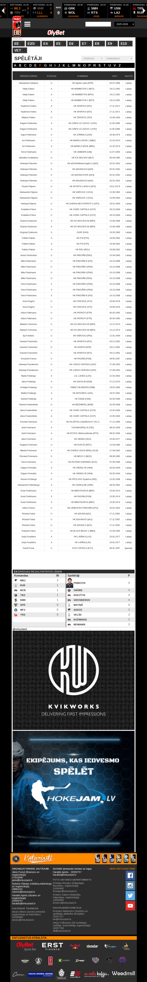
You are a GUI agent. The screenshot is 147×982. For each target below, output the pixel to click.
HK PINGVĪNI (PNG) (82, 255)
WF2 (22, 609)
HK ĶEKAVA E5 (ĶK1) (83, 519)
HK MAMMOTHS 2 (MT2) (82, 89)
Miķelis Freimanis (28, 450)
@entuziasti (20, 629)
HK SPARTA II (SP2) (83, 106)
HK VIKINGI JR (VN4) (83, 468)
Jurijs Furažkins (28, 536)
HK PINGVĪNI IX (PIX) (83, 261)
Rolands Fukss (28, 531)
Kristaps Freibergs (28, 387)
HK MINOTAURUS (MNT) (82, 491)
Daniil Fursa (28, 548)
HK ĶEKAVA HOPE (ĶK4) (82, 175)
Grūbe (78, 590)
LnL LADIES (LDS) (82, 376)
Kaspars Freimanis (28, 445)
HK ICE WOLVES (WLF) (83, 158)
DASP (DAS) (83, 232)
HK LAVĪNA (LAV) (83, 542)
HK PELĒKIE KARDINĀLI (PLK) (82, 462)
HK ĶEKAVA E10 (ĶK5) (82, 169)
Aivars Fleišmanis (28, 255)
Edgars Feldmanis (28, 123)
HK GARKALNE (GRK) (82, 485)
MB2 (22, 580)
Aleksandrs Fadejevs (28, 83)
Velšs (77, 614)
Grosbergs (81, 600)
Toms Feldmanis (28, 152)
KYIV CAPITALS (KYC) (82, 548)
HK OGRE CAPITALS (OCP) (83, 209)
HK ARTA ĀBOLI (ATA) (83, 393)
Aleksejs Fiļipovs (28, 203)
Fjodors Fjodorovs (28, 221)
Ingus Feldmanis (28, 135)
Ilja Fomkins (28, 336)
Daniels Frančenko (28, 341)
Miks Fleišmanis (28, 261)
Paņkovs (79, 583)
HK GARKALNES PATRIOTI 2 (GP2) (82, 203)
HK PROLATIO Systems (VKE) (83, 479)
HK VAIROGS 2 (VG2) (82, 192)
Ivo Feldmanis (28, 140)
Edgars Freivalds (28, 468)
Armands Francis (28, 359)
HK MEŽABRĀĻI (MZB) (82, 404)
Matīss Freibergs (28, 393)
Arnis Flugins (29, 301)
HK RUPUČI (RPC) (83, 445)
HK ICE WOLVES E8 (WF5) (82, 221)
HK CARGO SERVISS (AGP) (82, 364)
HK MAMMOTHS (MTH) (83, 94)
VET (20, 50)
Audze (77, 609)
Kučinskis (80, 619)
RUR (22, 585)
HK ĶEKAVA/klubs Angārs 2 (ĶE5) (82, 163)
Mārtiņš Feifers (28, 117)
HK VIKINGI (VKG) (82, 439)
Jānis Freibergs (29, 381)
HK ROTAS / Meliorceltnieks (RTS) (83, 433)
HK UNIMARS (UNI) (83, 152)
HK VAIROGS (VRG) (82, 336)
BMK (22, 600)
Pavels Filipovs (28, 186)
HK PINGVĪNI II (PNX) (83, 267)
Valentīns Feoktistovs (28, 158)
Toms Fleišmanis (28, 284)
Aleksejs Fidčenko (28, 163)
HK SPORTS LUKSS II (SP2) (83, 186)
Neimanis (79, 624)
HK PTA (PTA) (82, 238)
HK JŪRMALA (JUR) (82, 135)
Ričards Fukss (28, 514)
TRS (22, 614)
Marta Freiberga (28, 376)
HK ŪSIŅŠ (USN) (83, 399)
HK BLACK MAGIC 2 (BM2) (82, 531)
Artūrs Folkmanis (28, 313)
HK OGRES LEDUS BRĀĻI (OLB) (82, 450)
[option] (19, 11)
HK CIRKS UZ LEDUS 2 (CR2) (82, 123)
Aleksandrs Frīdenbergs (29, 485)
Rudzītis (79, 595)
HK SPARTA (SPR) (82, 347)
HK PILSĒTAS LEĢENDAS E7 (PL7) (82, 422)
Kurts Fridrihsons (28, 491)
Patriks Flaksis (28, 238)
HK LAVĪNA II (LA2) (82, 536)
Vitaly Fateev (28, 89)
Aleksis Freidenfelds (28, 404)
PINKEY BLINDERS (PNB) (83, 387)
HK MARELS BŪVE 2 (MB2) (83, 140)
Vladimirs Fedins (28, 106)
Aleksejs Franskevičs (28, 364)
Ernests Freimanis (28, 422)
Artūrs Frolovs (28, 508)
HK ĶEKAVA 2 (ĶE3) (82, 525)
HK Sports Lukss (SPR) (82, 83)
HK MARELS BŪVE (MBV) (83, 146)
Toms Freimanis (28, 462)
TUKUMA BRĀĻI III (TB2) (82, 427)
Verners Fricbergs (29, 479)
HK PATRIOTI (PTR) (83, 313)
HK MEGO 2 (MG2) (83, 456)
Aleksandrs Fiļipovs (28, 192)
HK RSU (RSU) (83, 249)
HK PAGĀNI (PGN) (82, 359)
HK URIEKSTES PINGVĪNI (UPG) (82, 508)
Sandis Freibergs (28, 399)
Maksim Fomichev (28, 324)
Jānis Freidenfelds (28, 410)
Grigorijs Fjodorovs (28, 232)
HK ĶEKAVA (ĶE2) (82, 514)
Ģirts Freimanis (29, 427)
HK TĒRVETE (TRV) (82, 117)
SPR (22, 605)
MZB (22, 590)
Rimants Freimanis (28, 456)
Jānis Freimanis (28, 439)
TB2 (22, 595)
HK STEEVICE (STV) (82, 301)
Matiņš (78, 605)
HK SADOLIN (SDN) (82, 381)
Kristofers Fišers (28, 209)
